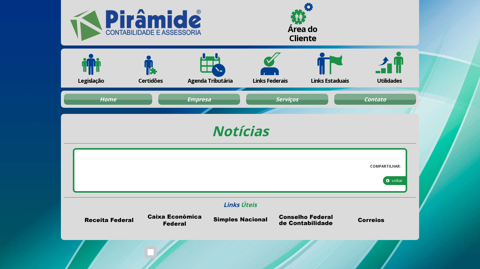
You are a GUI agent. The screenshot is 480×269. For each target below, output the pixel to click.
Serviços (287, 99)
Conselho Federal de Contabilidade (305, 220)
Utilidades (389, 68)
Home (108, 99)
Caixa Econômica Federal (174, 220)
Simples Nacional (240, 220)
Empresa (199, 99)
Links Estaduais (329, 68)
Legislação (91, 68)
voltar (394, 180)
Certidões (150, 68)
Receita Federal (109, 220)
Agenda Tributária (210, 68)
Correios (371, 220)
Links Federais (270, 68)
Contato (375, 99)
